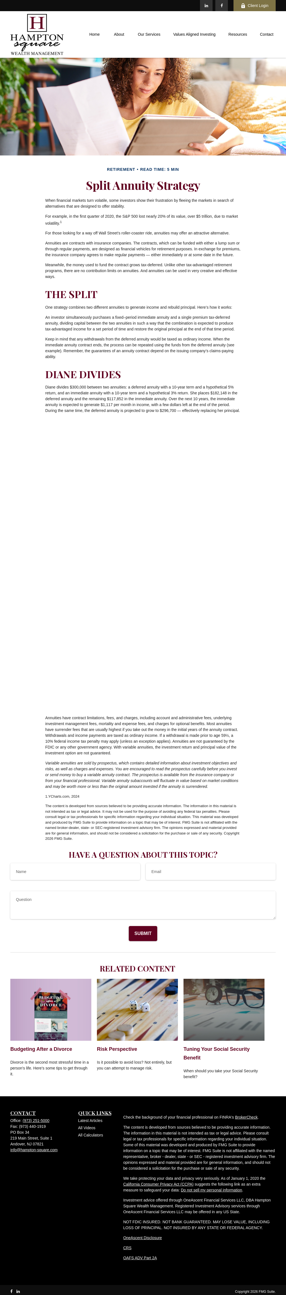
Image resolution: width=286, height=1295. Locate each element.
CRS (127, 1248)
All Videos (87, 1128)
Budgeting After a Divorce (41, 1049)
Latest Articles (90, 1120)
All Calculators (90, 1135)
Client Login (254, 5)
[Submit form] (143, 933)
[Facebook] (221, 5)
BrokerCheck (246, 1117)
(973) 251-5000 (36, 1120)
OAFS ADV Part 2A (140, 1258)
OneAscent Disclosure (142, 1238)
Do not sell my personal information (211, 1190)
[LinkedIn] (206, 5)
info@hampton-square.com (34, 1150)
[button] (94, 34)
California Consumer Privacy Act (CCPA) (158, 1184)
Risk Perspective (117, 1049)
